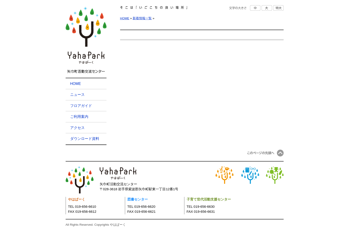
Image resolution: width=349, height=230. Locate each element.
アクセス (77, 128)
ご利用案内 (79, 117)
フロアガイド (81, 106)
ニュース (77, 94)
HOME (75, 84)
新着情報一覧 (142, 18)
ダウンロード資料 (84, 139)
